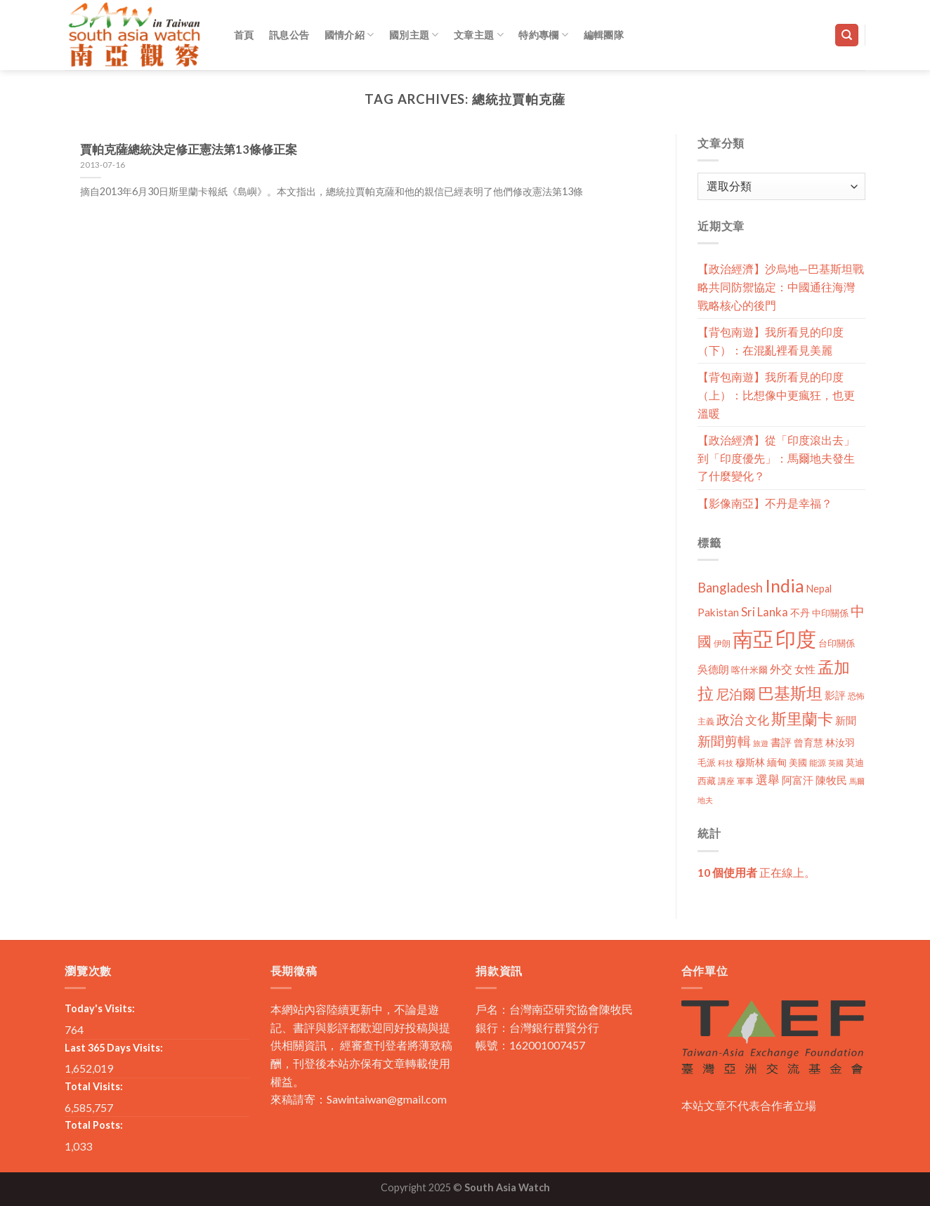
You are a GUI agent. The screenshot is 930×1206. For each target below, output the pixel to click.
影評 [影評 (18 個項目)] (835, 695)
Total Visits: (94, 1086)
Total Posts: (94, 1125)
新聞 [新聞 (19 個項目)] (845, 720)
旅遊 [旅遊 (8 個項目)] (760, 743)
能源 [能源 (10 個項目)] (817, 762)
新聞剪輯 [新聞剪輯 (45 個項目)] (724, 741)
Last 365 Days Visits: (114, 1048)
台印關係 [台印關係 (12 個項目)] (836, 643)
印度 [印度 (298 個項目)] (795, 638)
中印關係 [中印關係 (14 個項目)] (830, 612)
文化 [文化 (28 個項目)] (757, 720)
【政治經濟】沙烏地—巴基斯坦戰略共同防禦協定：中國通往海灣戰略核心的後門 (781, 286)
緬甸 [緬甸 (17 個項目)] (777, 762)
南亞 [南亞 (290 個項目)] (753, 638)
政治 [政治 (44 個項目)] (729, 719)
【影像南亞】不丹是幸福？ (765, 503)
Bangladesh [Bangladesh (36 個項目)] (730, 587)
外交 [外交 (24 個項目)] (781, 668)
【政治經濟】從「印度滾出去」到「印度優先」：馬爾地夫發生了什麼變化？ (776, 457)
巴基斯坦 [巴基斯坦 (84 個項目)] (790, 693)
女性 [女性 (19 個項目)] (805, 669)
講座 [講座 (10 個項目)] (726, 781)
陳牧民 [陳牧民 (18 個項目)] (831, 780)
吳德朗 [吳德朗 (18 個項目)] (713, 669)
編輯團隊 (604, 35)
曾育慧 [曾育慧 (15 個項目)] (808, 742)
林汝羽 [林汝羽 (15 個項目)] (840, 742)
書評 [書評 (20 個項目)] (781, 742)
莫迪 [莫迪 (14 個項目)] (855, 762)
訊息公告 (289, 35)
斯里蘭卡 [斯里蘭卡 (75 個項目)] (802, 718)
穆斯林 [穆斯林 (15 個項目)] (750, 762)
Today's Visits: (100, 1008)
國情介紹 (349, 34)
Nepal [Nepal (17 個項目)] (819, 589)
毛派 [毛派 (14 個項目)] (707, 762)
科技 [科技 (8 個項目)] (725, 762)
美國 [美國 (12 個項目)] (798, 762)
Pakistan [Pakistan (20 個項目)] (718, 612)
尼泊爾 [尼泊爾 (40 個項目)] (736, 694)
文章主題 (479, 34)
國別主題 (414, 34)
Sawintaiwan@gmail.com (387, 1099)
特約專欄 (543, 34)
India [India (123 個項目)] (784, 586)
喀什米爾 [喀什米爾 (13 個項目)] (749, 669)
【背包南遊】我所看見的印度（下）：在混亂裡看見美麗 (771, 341)
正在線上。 (757, 872)
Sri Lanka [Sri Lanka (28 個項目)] (764, 611)
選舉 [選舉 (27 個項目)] (768, 779)
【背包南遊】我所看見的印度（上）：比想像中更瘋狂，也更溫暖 (776, 394)
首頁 (244, 35)
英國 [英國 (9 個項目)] (836, 762)
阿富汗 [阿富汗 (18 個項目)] (797, 780)
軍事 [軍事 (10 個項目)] (745, 781)
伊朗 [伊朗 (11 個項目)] (722, 643)
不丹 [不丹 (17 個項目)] (800, 612)
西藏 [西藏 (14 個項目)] (707, 780)
